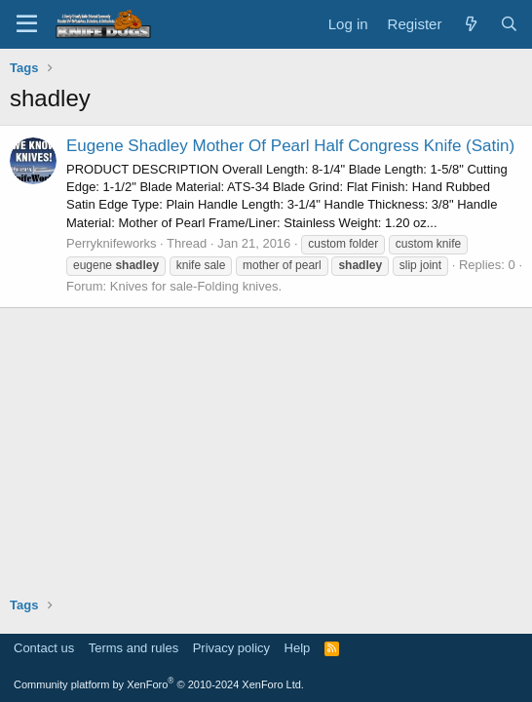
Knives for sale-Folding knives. (196, 286)
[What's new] (470, 24)
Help (298, 648)
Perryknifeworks (111, 243)
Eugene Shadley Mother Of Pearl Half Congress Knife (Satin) (290, 145)
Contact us (44, 648)
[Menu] (27, 24)
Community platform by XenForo (159, 684)
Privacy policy (231, 648)
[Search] (509, 24)
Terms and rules (133, 648)
